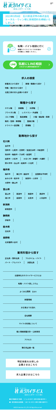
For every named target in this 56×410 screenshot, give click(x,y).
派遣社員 (32, 262)
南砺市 (32, 193)
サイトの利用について (28, 323)
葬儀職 (43, 125)
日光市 (8, 231)
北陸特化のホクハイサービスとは (28, 275)
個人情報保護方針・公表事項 (28, 331)
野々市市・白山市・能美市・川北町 (20, 163)
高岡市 (20, 198)
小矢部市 (45, 198)
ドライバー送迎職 (26, 125)
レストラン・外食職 (31, 112)
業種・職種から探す (35, 83)
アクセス (28, 339)
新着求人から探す (12, 83)
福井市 (8, 174)
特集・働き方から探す (14, 88)
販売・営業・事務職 (37, 121)
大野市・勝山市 (31, 182)
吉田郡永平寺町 (12, 178)
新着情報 (28, 299)
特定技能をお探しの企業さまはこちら (28, 363)
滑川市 (8, 198)
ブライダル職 (11, 112)
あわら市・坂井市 (32, 178)
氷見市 (32, 198)
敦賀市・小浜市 (12, 182)
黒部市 (44, 193)
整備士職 (9, 125)
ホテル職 (9, 108)
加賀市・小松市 (12, 158)
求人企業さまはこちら (28, 374)
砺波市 (20, 193)
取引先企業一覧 (28, 347)
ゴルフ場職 (10, 116)
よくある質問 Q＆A (28, 291)
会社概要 (28, 315)
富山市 (8, 193)
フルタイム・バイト (35, 258)
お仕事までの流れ (28, 307)
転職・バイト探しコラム (28, 283)
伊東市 (8, 220)
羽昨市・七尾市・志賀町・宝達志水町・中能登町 (26, 150)
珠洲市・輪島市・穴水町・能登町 (19, 154)
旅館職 (22, 108)
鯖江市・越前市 (23, 174)
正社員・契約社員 (12, 258)
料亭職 (34, 108)
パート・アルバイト (13, 262)
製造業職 (25, 116)
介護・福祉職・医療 (13, 121)
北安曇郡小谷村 (12, 242)
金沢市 (8, 146)
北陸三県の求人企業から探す (17, 92)
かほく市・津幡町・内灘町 (36, 158)
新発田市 (9, 209)
